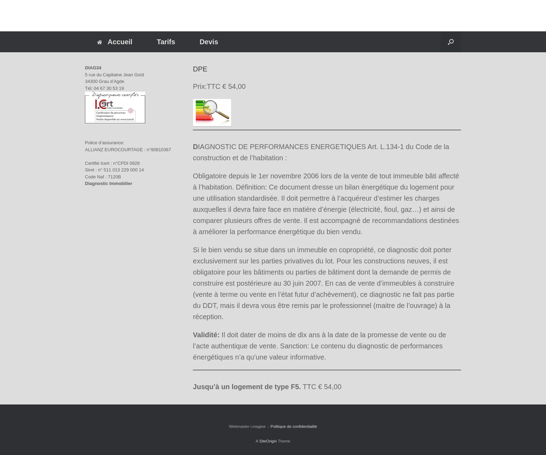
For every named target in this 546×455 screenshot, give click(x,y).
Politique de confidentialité (294, 426)
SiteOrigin (268, 441)
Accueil (114, 42)
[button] (450, 41)
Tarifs (166, 42)
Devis (209, 42)
